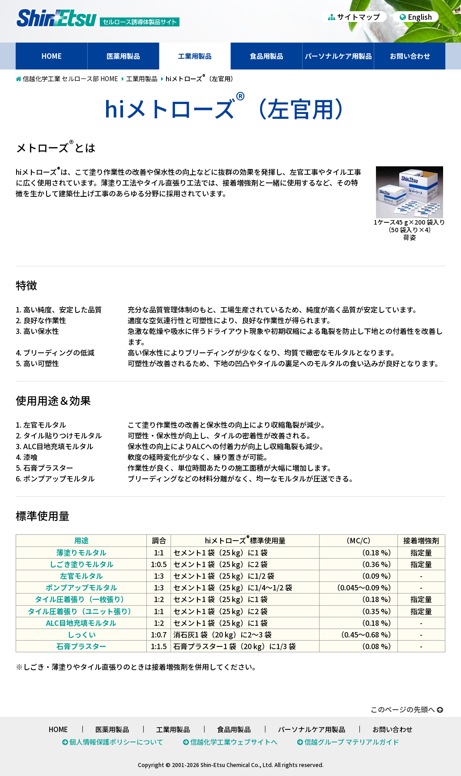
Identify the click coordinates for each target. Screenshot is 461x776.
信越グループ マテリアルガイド (351, 741)
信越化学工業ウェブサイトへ (233, 741)
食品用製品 (266, 56)
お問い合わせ (410, 56)
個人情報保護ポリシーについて (116, 741)
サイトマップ (354, 16)
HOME (52, 56)
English (416, 16)
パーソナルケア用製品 (338, 56)
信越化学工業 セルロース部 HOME (70, 78)
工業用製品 (195, 56)
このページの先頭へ (407, 709)
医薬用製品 (123, 56)
